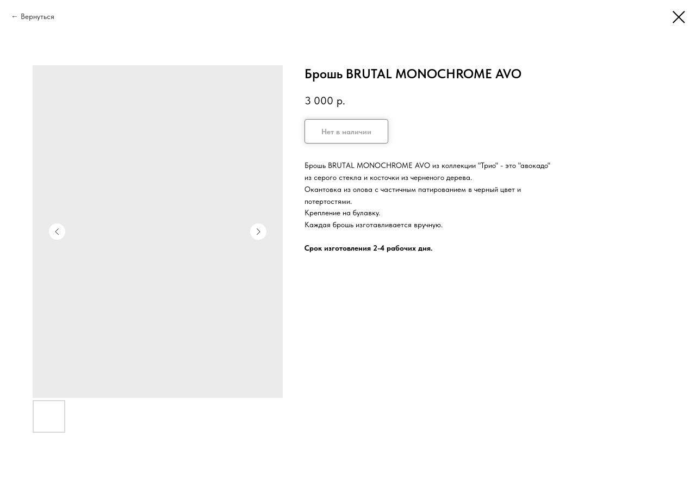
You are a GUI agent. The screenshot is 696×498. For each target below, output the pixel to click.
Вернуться (37, 16)
